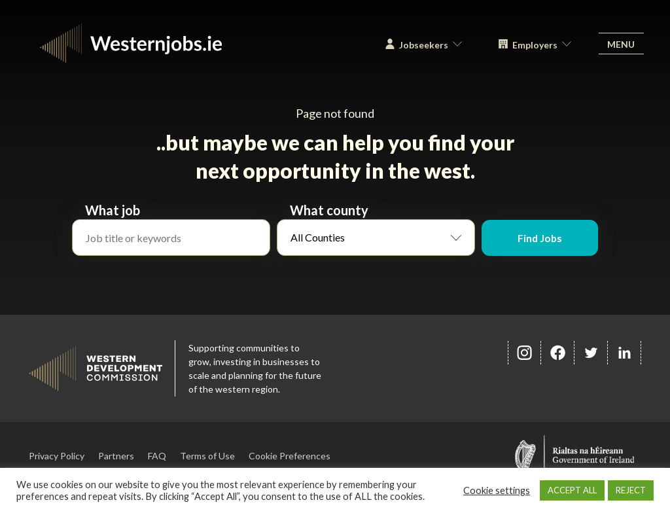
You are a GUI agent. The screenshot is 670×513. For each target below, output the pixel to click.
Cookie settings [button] (496, 490)
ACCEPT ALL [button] (572, 490)
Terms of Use (207, 455)
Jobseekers (420, 46)
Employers (531, 46)
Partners (116, 455)
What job (112, 210)
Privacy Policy (56, 455)
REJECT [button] (631, 490)
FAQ (157, 455)
